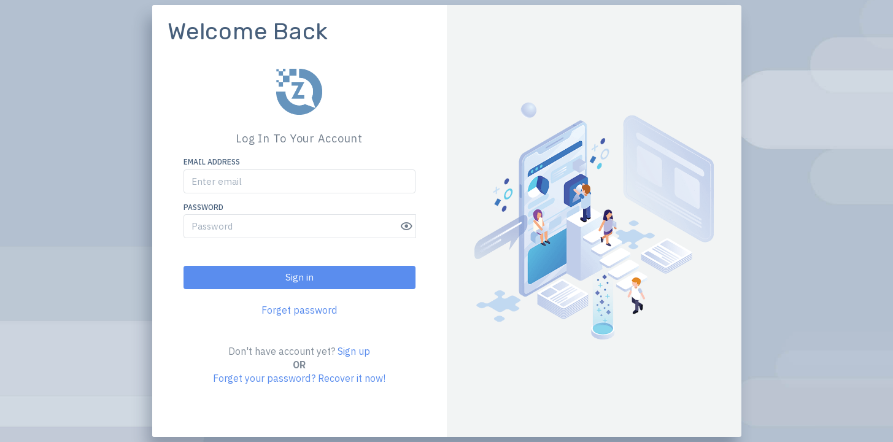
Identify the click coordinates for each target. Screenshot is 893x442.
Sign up (354, 351)
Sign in (299, 277)
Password (203, 206)
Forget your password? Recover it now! (299, 379)
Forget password (299, 310)
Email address (212, 161)
